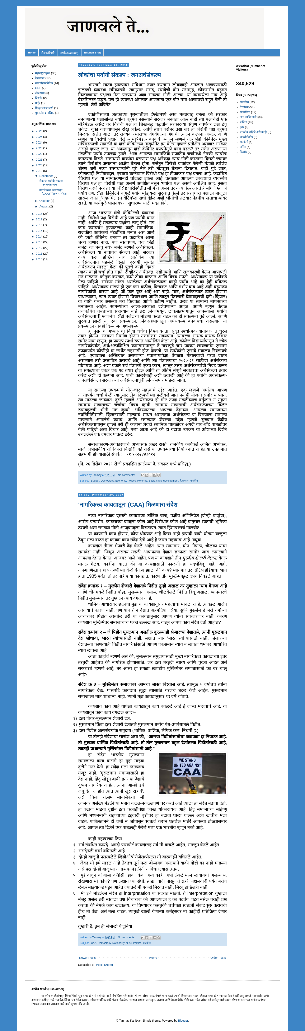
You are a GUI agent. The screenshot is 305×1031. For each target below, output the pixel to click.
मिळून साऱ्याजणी (44, 108)
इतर (242, 127)
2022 (39, 153)
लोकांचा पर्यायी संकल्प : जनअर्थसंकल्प (119, 75)
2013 (39, 242)
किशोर (38, 98)
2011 (39, 253)
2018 (39, 213)
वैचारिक (244, 107)
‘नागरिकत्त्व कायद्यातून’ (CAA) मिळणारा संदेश (127, 504)
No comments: (127, 475)
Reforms (142, 480)
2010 (39, 259)
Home (32, 52)
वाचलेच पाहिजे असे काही (253, 132)
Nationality (118, 943)
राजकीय (194, 480)
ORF (38, 88)
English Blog (92, 52)
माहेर (37, 103)
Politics (131, 480)
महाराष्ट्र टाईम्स (42, 73)
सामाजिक (245, 112)
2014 (39, 236)
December (46, 176)
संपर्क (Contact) (69, 53)
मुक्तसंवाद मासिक (44, 112)
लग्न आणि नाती (248, 117)
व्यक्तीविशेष (246, 137)
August (44, 206)
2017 (39, 219)
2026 (39, 131)
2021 (39, 159)
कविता (243, 122)
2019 (39, 171)
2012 (39, 248)
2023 (39, 148)
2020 (39, 165)
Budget (95, 480)
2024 (39, 142)
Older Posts (218, 957)
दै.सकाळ (184, 480)
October (45, 200)
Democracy (107, 480)
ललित (243, 147)
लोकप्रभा (40, 93)
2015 (39, 231)
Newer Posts (87, 957)
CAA (93, 943)
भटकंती (244, 142)
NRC (129, 943)
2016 (39, 225)
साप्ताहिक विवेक (44, 83)
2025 (39, 137)
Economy (120, 480)
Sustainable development (163, 480)
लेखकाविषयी (47, 53)
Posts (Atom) (104, 964)
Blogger (183, 1020)
